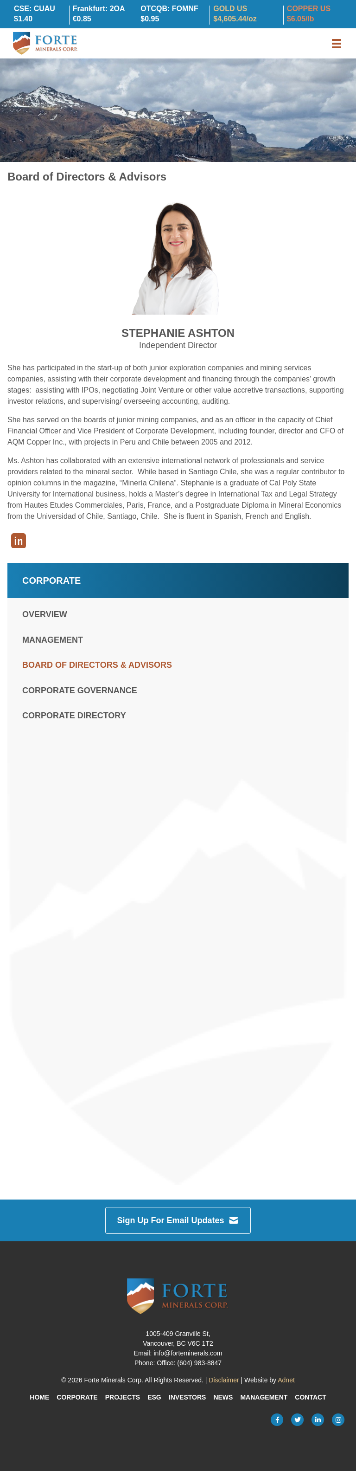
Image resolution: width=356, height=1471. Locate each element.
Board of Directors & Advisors (97, 665)
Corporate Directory (74, 715)
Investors (187, 1397)
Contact (310, 1397)
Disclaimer (224, 1380)
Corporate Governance (79, 690)
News (223, 1397)
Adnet (286, 1380)
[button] (336, 43)
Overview (44, 614)
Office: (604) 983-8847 (189, 1363)
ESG (154, 1397)
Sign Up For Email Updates (178, 1220)
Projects (122, 1397)
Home (39, 1397)
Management (52, 640)
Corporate (77, 1397)
